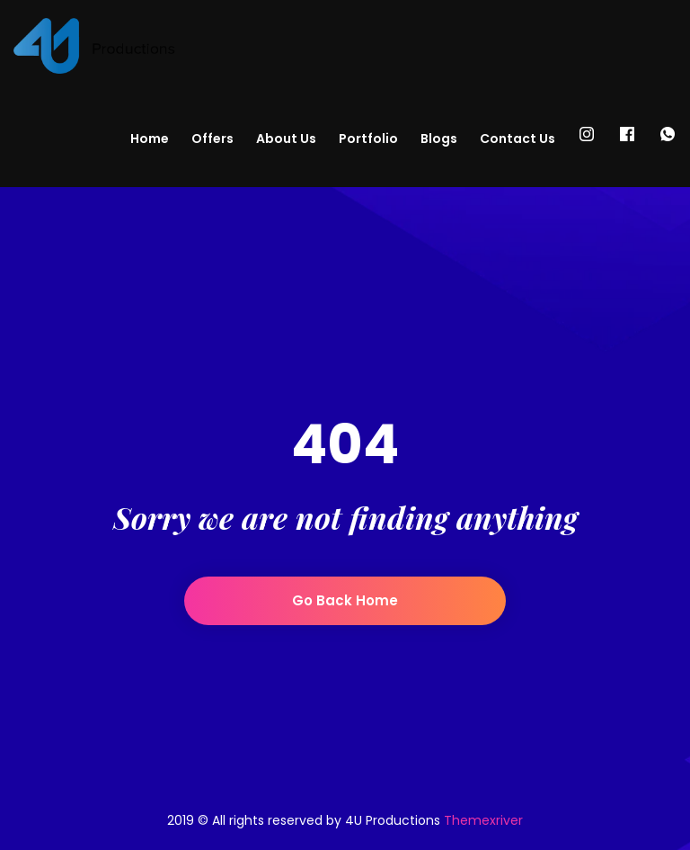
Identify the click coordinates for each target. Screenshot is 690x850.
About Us (286, 139)
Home (149, 139)
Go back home (345, 600)
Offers (212, 139)
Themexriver (483, 820)
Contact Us (517, 139)
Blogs (438, 139)
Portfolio (368, 139)
